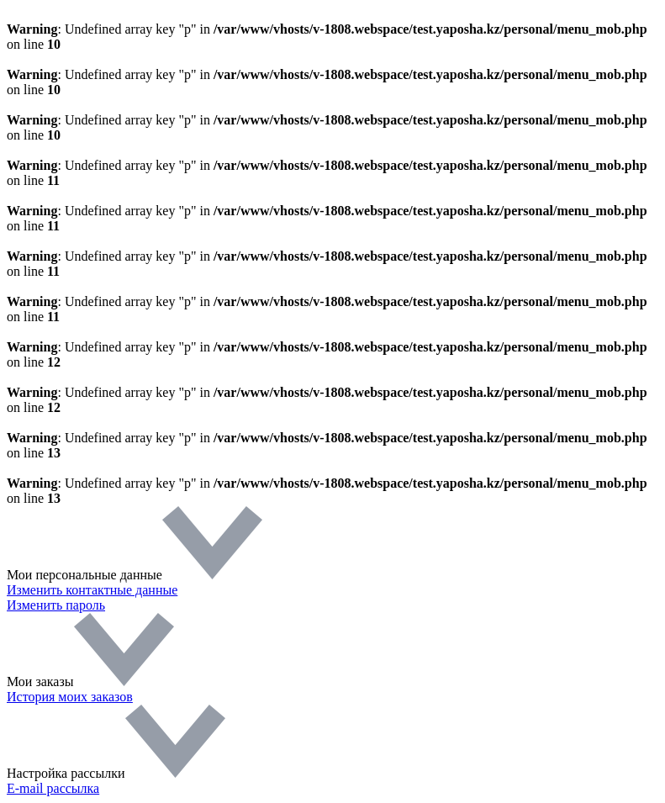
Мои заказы (90, 681)
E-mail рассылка (53, 788)
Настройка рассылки (116, 773)
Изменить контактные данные (92, 590)
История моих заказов (70, 696)
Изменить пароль (56, 605)
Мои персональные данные (134, 575)
